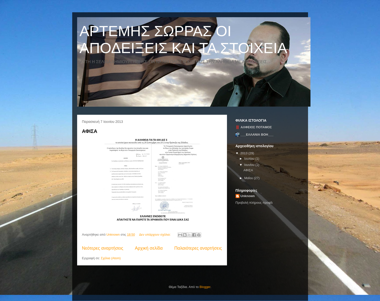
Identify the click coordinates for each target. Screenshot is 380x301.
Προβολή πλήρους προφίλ (254, 202)
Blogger (204, 287)
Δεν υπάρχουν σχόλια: (155, 234)
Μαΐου (249, 178)
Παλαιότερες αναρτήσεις (198, 248)
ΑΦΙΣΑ (89, 131)
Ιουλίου (249, 158)
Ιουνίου (249, 165)
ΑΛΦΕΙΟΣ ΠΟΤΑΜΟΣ (256, 127)
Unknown (247, 196)
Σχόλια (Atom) (111, 258)
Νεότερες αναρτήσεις (102, 248)
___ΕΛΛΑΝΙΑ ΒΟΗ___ (257, 134)
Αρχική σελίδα (149, 248)
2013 (244, 153)
